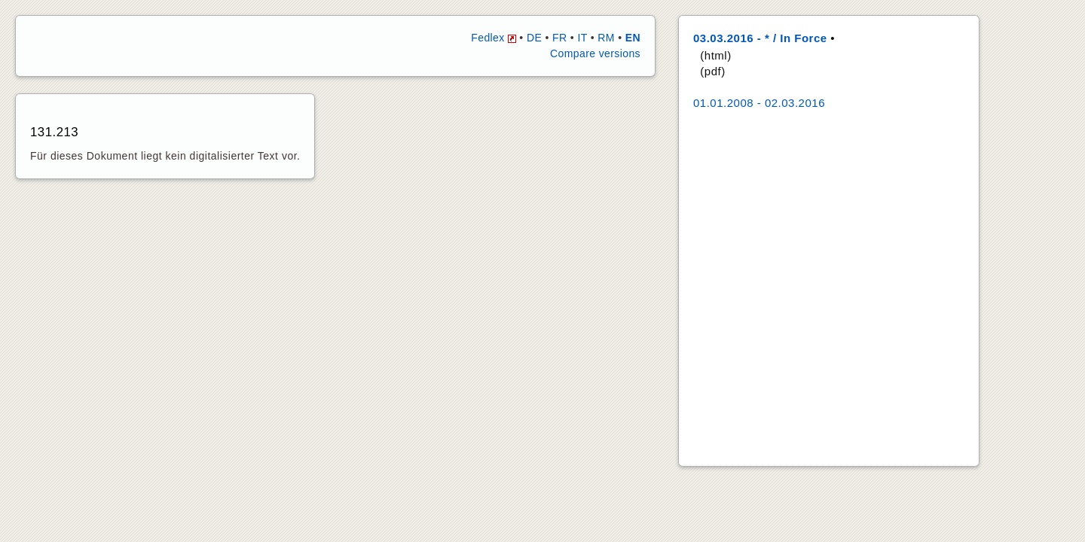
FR (559, 38)
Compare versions (595, 53)
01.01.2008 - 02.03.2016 (759, 102)
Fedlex (493, 38)
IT (582, 38)
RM (606, 38)
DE (534, 38)
